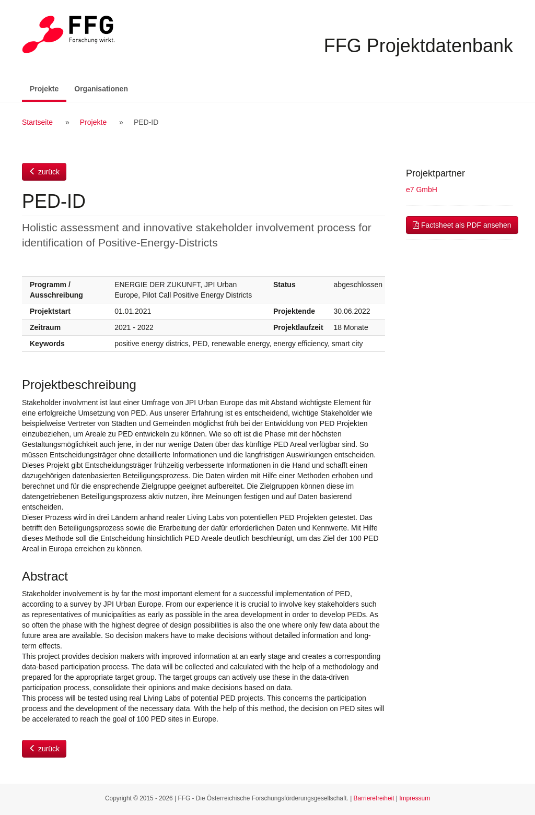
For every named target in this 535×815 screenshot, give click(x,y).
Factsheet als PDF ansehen (462, 225)
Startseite (37, 122)
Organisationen (101, 89)
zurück (44, 172)
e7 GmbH (421, 189)
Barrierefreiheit (374, 798)
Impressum (414, 798)
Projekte (48, 88)
